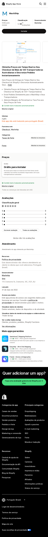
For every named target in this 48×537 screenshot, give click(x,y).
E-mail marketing (32, 429)
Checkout (6, 130)
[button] (24, 340)
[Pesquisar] (40, 4)
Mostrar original (7, 109)
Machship (38, 23)
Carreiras (28, 462)
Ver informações (9, 326)
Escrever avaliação (10, 230)
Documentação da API (11, 464)
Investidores (30, 466)
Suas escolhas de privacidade (14, 530)
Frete (4, 146)
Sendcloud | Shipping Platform (21, 336)
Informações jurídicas (34, 484)
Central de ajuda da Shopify (10, 458)
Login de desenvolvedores (13, 507)
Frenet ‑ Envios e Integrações (20, 357)
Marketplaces (30, 416)
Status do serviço (32, 488)
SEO (26, 433)
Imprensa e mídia (32, 471)
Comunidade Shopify (10, 469)
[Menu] (45, 4)
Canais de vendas (9, 411)
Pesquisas (6, 477)
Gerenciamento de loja (11, 438)
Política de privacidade (11, 259)
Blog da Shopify (8, 473)
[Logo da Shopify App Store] (11, 3)
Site (3, 279)
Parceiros (29, 475)
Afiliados (28, 479)
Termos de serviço (10, 512)
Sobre (27, 457)
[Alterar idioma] (16, 500)
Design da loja (8, 429)
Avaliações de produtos (35, 420)
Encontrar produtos (10, 416)
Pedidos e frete (8, 424)
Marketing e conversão (11, 433)
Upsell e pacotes (32, 424)
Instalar (24, 31)
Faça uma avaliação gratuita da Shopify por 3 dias (24, 382)
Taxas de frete (8, 138)
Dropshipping (30, 411)
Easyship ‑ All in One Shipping (20, 347)
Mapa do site (7, 524)
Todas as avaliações (29, 230)
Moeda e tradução (32, 442)
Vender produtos (9, 420)
